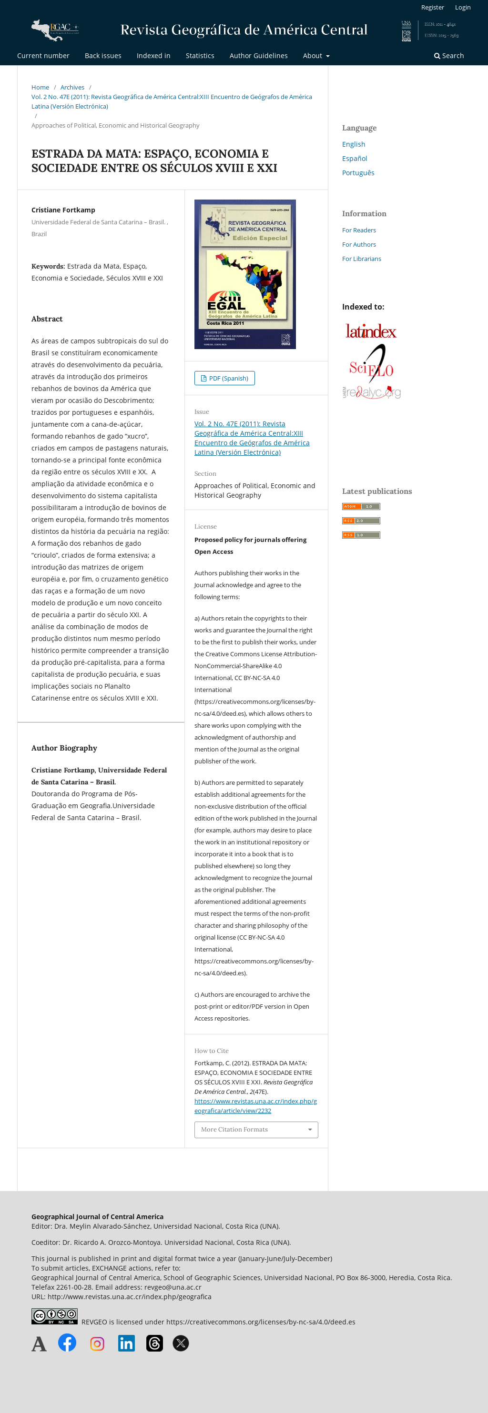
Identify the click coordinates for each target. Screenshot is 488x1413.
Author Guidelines (259, 55)
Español (354, 158)
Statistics (200, 55)
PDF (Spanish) (228, 378)
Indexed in (154, 55)
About (313, 55)
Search (449, 55)
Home (40, 87)
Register (432, 7)
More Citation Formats (234, 1129)
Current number (43, 55)
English (354, 144)
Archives (72, 87)
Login (463, 7)
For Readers (359, 230)
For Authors (359, 244)
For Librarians (361, 258)
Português (358, 172)
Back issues (103, 55)
